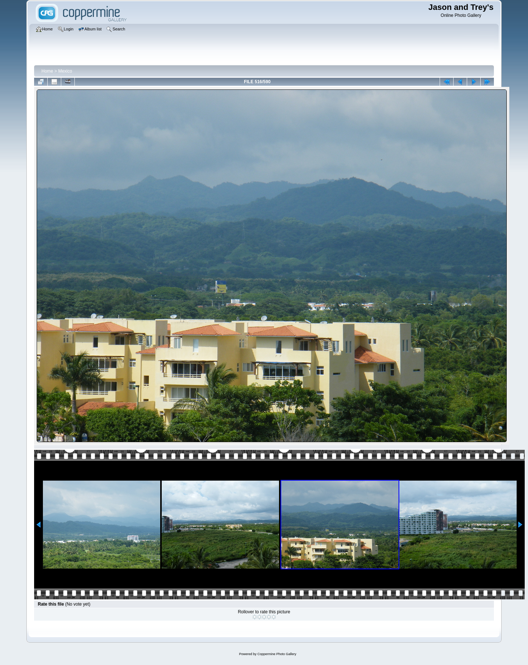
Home (47, 71)
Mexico (65, 71)
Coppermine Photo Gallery (276, 654)
